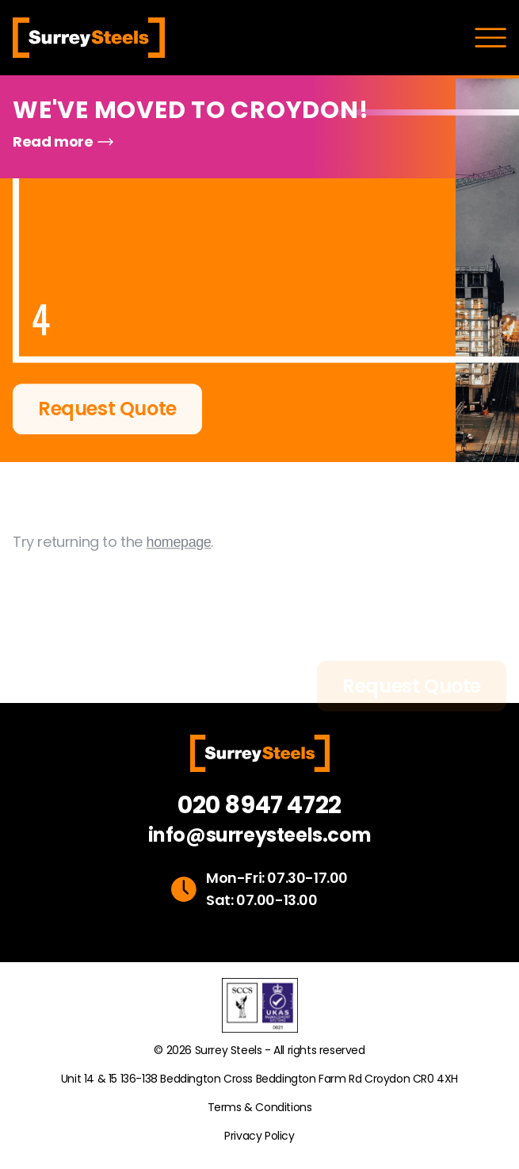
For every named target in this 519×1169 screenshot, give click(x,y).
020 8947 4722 (259, 805)
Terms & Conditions (260, 1107)
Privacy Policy (259, 1136)
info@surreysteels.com (260, 835)
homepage (179, 556)
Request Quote (107, 410)
